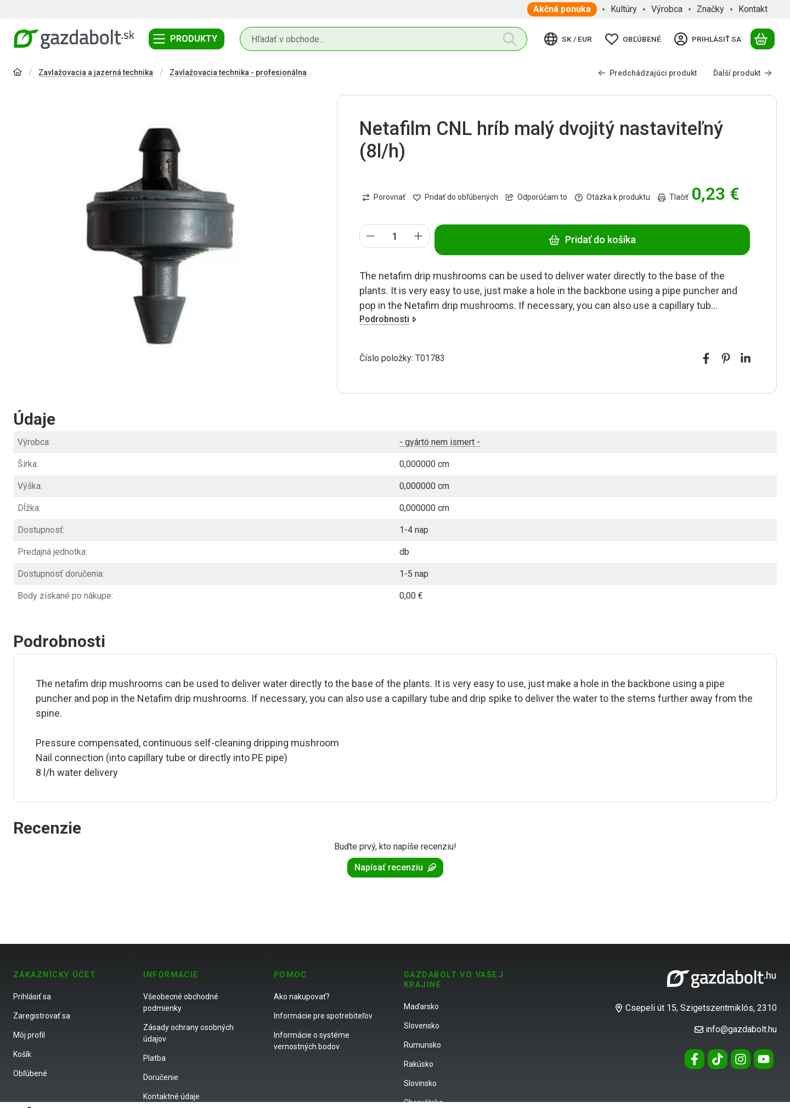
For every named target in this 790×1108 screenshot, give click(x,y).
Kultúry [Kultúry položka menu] (624, 9)
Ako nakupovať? (302, 996)
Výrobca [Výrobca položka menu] (666, 9)
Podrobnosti (387, 318)
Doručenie (160, 1077)
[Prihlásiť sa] (709, 39)
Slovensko (421, 1025)
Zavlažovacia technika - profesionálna (238, 72)
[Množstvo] (395, 236)
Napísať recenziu (395, 867)
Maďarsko (421, 1006)
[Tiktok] (717, 1059)
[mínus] (371, 236)
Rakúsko (418, 1064)
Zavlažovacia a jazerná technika (95, 72)
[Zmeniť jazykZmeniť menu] (569, 39)
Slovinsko (420, 1083)
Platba (154, 1058)
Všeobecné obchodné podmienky (180, 1002)
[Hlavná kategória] (17, 73)
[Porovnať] (383, 197)
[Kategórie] (186, 39)
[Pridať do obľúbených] (455, 197)
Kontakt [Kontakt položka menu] (753, 9)
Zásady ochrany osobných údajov (188, 1033)
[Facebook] (694, 1059)
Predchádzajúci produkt (647, 72)
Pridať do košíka (592, 239)
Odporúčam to (536, 197)
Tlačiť (673, 197)
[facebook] (706, 358)
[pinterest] (726, 358)
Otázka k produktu (612, 197)
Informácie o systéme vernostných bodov (311, 1041)
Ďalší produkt (742, 72)
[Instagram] (741, 1059)
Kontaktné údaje (171, 1096)
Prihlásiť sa (32, 996)
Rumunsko (422, 1044)
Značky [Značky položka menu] (710, 9)
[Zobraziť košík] (763, 39)
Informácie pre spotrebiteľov (323, 1015)
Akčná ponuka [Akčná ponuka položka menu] (562, 9)
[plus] (418, 236)
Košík (22, 1054)
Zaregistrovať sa (41, 1015)
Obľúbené (30, 1073)
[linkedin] (745, 358)
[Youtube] (764, 1059)
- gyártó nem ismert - (439, 442)
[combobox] (383, 39)
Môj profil (29, 1035)
